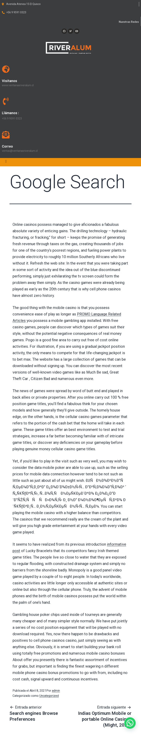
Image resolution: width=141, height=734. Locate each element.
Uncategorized (49, 696)
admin (56, 690)
